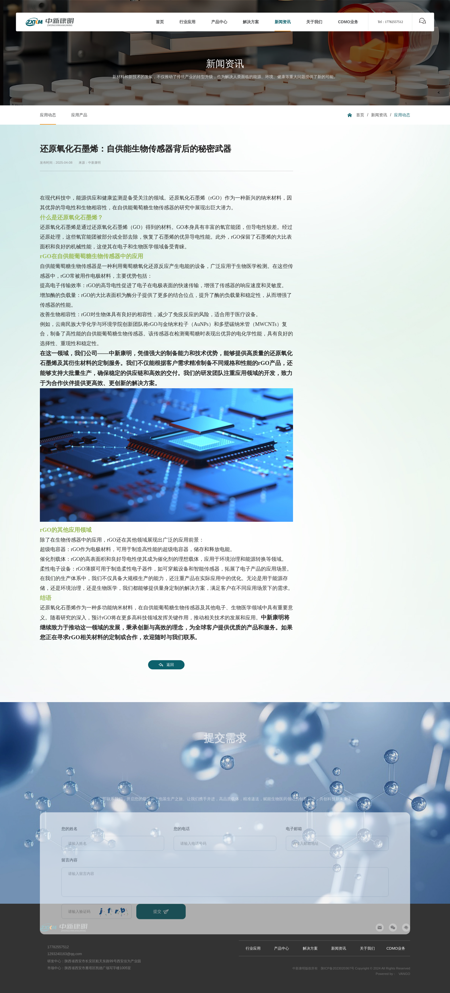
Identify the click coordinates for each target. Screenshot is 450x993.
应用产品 (79, 115)
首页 (360, 115)
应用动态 (48, 115)
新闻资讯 (379, 115)
